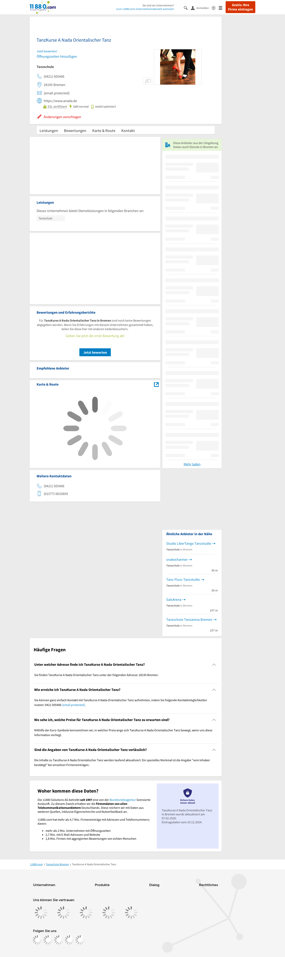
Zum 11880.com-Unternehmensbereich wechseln (145, 9)
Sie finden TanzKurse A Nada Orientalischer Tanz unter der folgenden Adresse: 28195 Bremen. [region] (96, 675)
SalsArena (173, 599)
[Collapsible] (214, 664)
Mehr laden (192, 464)
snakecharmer (177, 559)
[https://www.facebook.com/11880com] (37, 940)
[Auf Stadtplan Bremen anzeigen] (156, 384)
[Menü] (222, 8)
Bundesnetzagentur (123, 800)
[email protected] (73, 705)
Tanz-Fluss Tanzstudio (183, 579)
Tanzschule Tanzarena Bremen (189, 619)
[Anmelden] (201, 8)
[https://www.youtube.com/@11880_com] (80, 940)
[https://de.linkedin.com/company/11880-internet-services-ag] (69, 940)
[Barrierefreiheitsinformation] (215, 8)
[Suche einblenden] (187, 8)
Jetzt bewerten (95, 352)
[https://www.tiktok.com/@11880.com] (58, 940)
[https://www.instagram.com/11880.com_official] (48, 940)
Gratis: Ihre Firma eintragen (240, 7)
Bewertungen (75, 130)
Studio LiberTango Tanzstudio (188, 543)
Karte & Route (103, 130)
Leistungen (49, 130)
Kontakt (128, 130)
